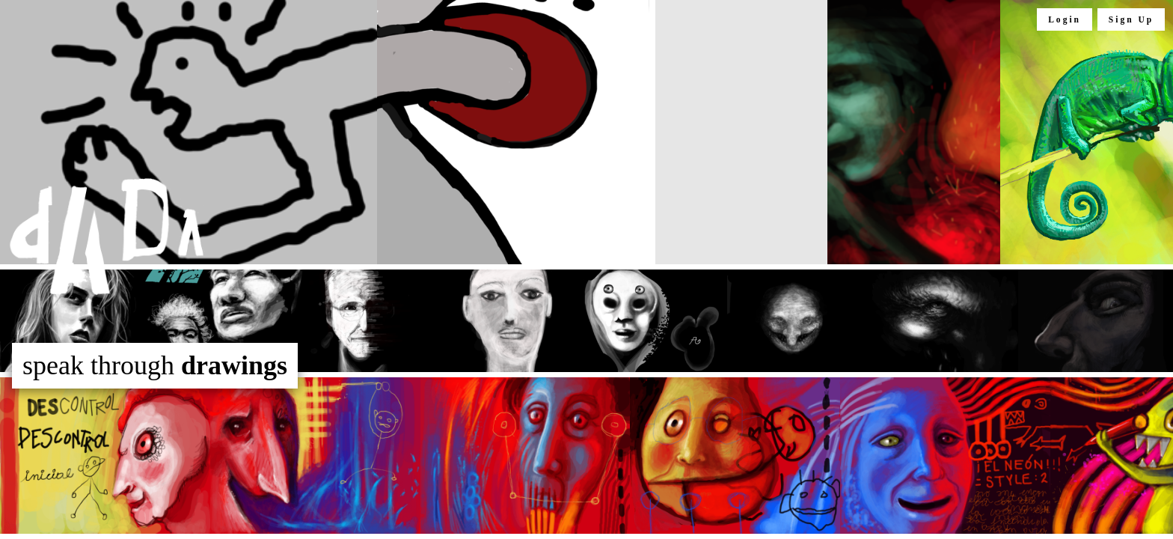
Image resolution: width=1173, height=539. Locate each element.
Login (1064, 19)
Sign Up (1131, 19)
